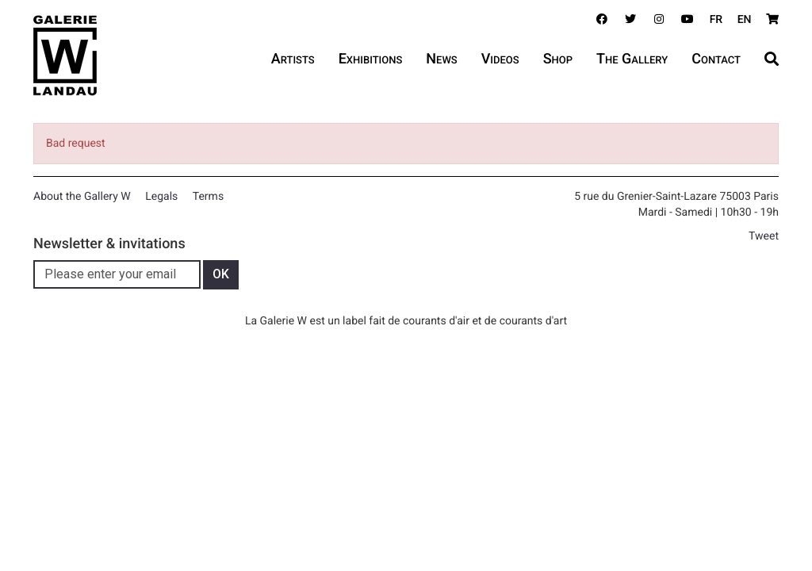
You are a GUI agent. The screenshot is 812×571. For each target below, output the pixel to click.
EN (744, 19)
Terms (208, 196)
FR (716, 19)
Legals (161, 196)
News (441, 59)
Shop (558, 59)
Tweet (764, 236)
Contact (716, 59)
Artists (293, 59)
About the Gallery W (82, 196)
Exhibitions (371, 59)
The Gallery (632, 59)
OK (221, 274)
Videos (500, 59)
